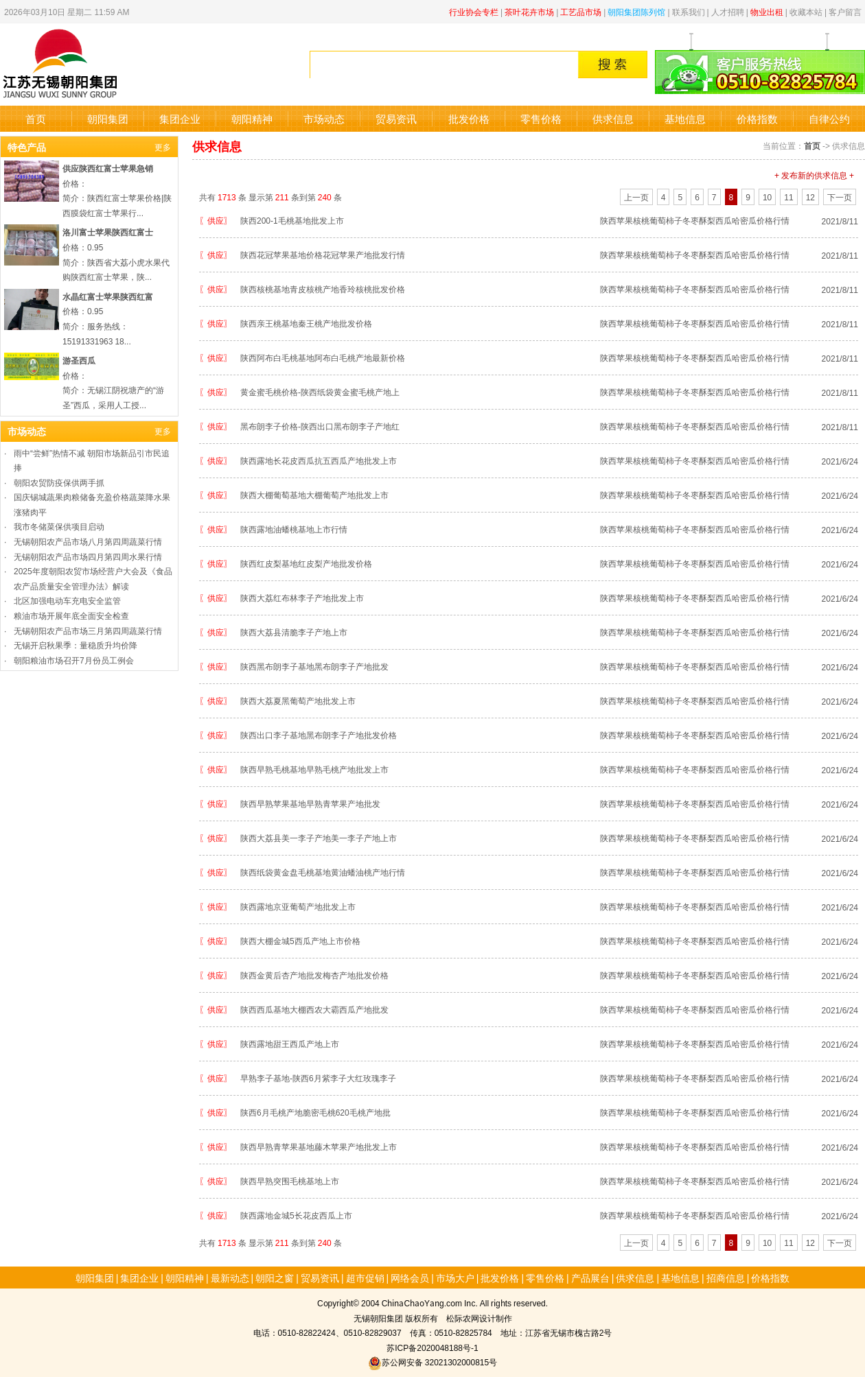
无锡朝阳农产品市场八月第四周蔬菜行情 (88, 541)
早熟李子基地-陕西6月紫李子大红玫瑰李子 (318, 1077)
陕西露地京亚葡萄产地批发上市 (298, 906)
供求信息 (613, 118)
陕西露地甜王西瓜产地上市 (289, 1043)
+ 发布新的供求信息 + (814, 174)
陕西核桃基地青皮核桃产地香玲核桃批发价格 (322, 288)
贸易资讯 (396, 118)
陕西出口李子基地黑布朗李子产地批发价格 (318, 734)
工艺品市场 (580, 11)
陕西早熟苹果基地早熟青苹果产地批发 (310, 803)
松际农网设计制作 (479, 1317)
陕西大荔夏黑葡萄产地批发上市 (298, 700)
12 (810, 196)
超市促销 (365, 1277)
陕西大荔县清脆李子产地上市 (293, 631)
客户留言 (845, 11)
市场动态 (324, 118)
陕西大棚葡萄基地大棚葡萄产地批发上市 (314, 494)
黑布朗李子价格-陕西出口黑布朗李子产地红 (320, 426)
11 (788, 196)
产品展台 (590, 1277)
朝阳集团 (107, 118)
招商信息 (725, 1277)
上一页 (636, 196)
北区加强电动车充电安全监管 (67, 600)
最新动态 (230, 1277)
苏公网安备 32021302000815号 (432, 1361)
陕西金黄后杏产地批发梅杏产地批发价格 (314, 974)
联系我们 (688, 11)
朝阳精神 (252, 118)
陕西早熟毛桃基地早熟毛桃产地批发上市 (314, 769)
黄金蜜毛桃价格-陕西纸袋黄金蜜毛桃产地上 (320, 391)
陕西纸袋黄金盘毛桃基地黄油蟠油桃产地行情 (322, 872)
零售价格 (541, 118)
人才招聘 (727, 11)
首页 (35, 118)
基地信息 (685, 118)
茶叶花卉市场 (529, 11)
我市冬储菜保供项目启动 (59, 526)
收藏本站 (805, 11)
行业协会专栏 (473, 11)
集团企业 (179, 118)
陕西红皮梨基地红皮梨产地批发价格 (306, 563)
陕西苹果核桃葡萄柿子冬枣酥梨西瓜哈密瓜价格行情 (694, 220)
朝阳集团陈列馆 (636, 11)
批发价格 (468, 118)
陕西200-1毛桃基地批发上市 (292, 220)
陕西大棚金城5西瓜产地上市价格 (300, 940)
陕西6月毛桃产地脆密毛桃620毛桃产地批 (315, 1112)
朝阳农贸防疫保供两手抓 (59, 482)
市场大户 (455, 1277)
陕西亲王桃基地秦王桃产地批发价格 (306, 323)
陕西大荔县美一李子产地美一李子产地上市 (318, 837)
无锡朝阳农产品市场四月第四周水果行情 (88, 556)
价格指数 (757, 118)
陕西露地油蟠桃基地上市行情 (293, 528)
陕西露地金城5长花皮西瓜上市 (296, 1215)
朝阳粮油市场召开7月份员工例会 (74, 660)
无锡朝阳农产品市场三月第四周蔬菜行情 (88, 630)
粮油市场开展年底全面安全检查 (71, 615)
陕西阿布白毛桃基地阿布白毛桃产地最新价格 (322, 357)
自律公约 (829, 118)
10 (767, 196)
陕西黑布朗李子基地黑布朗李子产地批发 (314, 666)
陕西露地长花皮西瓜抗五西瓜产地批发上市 (318, 460)
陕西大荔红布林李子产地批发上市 (302, 597)
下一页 (839, 196)
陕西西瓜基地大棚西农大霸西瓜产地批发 (314, 1009)
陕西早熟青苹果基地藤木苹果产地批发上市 (318, 1146)
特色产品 (27, 147)
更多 (162, 146)
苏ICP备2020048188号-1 (432, 1347)
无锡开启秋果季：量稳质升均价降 (75, 644)
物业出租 (766, 11)
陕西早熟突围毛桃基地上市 (289, 1180)
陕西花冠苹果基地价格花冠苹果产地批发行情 (322, 254)
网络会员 (410, 1277)
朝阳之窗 (274, 1277)
